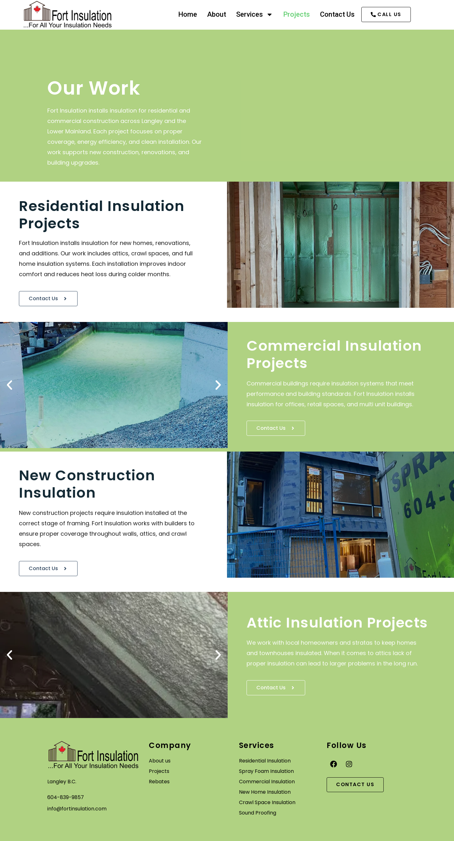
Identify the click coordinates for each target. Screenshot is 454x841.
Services (254, 14)
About (216, 14)
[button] (9, 385)
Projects (295, 14)
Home (187, 14)
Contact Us (336, 14)
